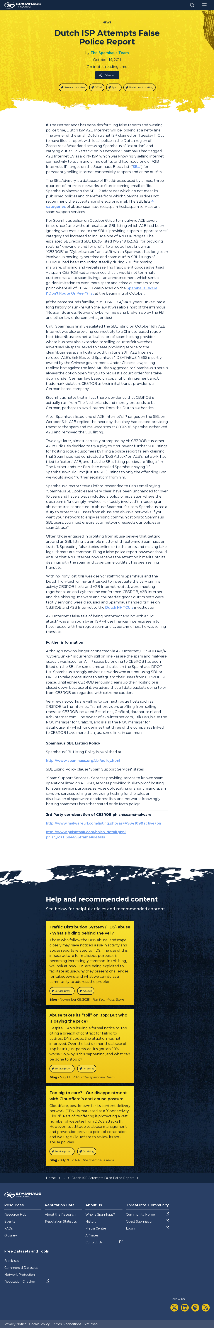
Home (51, 1178)
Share (106, 75)
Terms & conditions (66, 1324)
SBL (136, 167)
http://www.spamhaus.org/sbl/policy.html (83, 761)
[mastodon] (195, 1308)
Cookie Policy (39, 1324)
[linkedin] (185, 1308)
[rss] (206, 1308)
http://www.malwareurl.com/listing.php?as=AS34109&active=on (103, 823)
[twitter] (174, 1308)
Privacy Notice (15, 1324)
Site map (91, 1324)
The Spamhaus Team (109, 53)
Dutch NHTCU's (119, 607)
